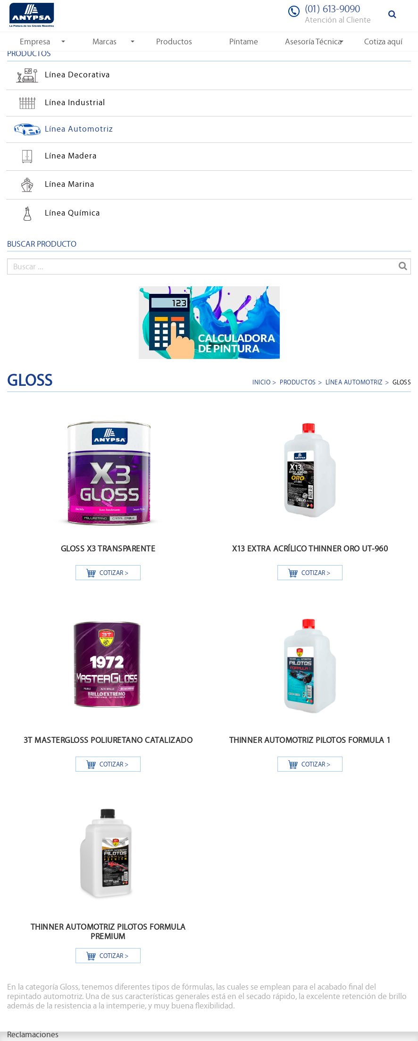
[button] (35, 41)
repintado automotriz (44, 996)
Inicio (261, 382)
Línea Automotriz (62, 128)
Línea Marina (53, 185)
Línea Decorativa (61, 75)
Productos (298, 382)
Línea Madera (54, 156)
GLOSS (402, 382)
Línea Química (56, 214)
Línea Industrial (58, 102)
